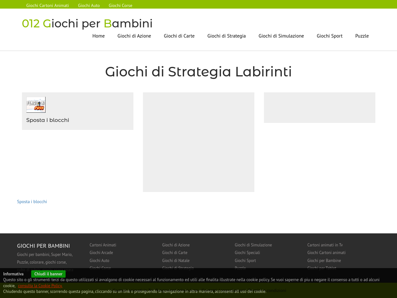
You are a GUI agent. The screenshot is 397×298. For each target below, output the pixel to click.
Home (98, 35)
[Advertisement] (200, 141)
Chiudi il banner (48, 274)
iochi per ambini (87, 23)
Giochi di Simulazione (281, 35)
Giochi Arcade (101, 252)
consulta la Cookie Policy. (40, 285)
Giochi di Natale (176, 260)
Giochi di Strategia (226, 35)
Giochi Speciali (247, 252)
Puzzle (362, 35)
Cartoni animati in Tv (325, 244)
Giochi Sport (330, 35)
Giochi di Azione (134, 35)
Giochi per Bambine (324, 260)
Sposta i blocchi (47, 120)
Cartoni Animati (103, 244)
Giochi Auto (89, 5)
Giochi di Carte (179, 35)
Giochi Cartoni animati (327, 252)
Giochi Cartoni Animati (47, 5)
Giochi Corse (120, 5)
